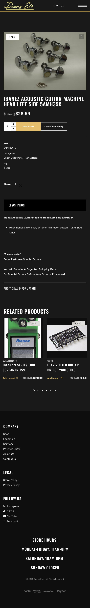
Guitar (7, 157)
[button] (81, 36)
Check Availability (53, 126)
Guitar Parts (17, 157)
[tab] (45, 205)
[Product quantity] (10, 126)
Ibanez (7, 167)
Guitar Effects (10, 361)
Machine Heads (31, 157)
